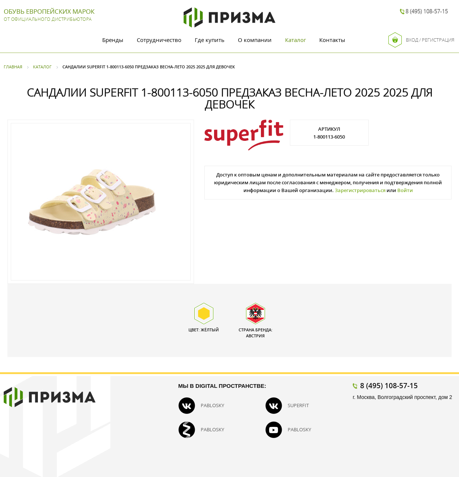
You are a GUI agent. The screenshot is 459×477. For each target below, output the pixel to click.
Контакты (332, 39)
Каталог (295, 39)
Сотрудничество (159, 39)
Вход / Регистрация (421, 40)
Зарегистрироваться (360, 190)
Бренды (112, 39)
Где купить (209, 39)
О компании (255, 39)
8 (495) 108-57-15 (426, 11)
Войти (405, 190)
